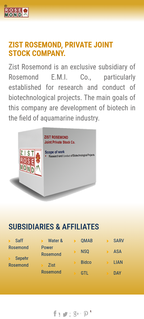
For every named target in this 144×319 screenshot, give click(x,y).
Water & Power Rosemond (52, 247)
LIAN (115, 262)
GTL (81, 273)
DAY (114, 273)
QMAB (83, 240)
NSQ (81, 251)
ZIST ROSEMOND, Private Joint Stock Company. (61, 49)
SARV (115, 240)
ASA (114, 251)
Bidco (83, 262)
